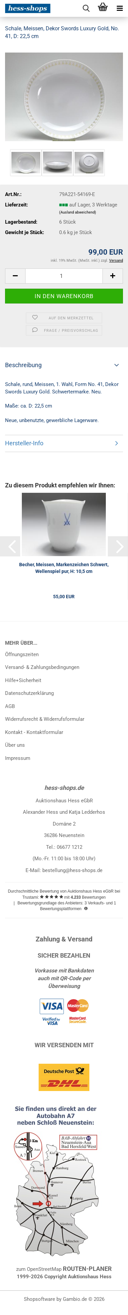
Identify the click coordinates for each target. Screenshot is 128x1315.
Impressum (17, 758)
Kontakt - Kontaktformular (34, 732)
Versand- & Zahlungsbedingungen (42, 667)
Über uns (15, 745)
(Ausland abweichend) (77, 212)
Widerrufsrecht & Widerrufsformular (44, 719)
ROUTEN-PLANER (87, 1268)
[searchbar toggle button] (86, 8)
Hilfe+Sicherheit (23, 680)
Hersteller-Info (24, 443)
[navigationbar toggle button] (119, 8)
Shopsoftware (39, 1299)
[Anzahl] (64, 276)
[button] (15, 276)
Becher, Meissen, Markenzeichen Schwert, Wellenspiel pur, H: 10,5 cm (64, 568)
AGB (10, 706)
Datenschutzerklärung (29, 693)
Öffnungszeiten (22, 654)
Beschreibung (23, 364)
